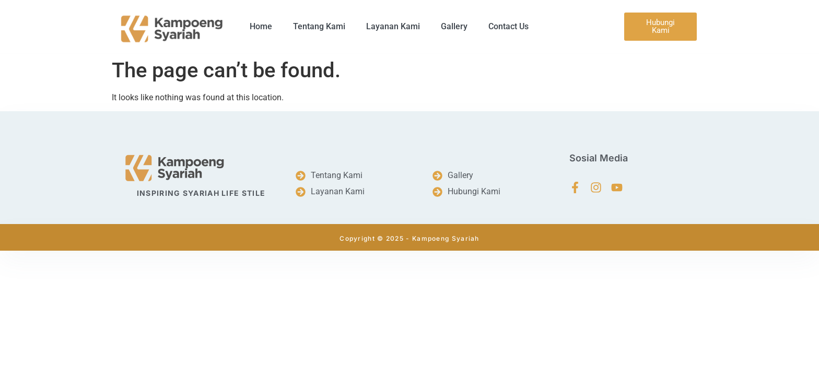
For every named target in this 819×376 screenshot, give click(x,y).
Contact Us (508, 26)
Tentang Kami (319, 26)
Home (261, 26)
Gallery (454, 26)
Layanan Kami (393, 26)
